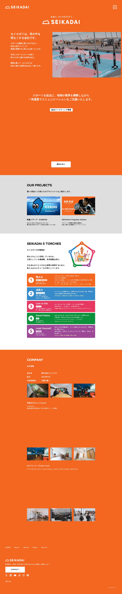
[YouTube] (15, 575)
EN (10, 581)
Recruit (44, 547)
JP (6, 581)
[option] (86, 55)
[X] (6, 575)
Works (26, 547)
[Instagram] (24, 575)
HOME (7, 547)
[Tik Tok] (20, 575)
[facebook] (28, 575)
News (35, 547)
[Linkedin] (11, 575)
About (16, 547)
